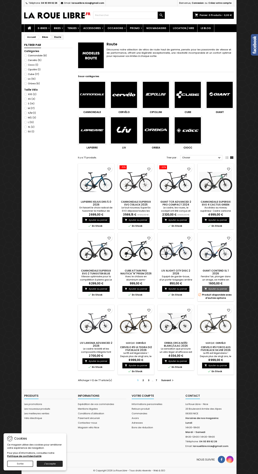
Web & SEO (159, 470)
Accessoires (92, 28)
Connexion (198, 2)
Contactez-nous (87, 423)
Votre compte (143, 396)
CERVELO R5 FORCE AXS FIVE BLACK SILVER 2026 (216, 348)
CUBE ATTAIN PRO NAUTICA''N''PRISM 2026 (136, 272)
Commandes (139, 413)
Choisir (201, 158)
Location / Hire (183, 28)
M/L (32, 117)
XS (31, 99)
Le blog (206, 28)
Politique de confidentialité (24, 456)
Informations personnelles (147, 404)
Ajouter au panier (96, 219)
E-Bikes (42, 28)
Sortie (20, 463)
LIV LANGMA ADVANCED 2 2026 (96, 344)
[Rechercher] (129, 15)
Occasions (115, 28)
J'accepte (50, 463)
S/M (32, 113)
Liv (31, 79)
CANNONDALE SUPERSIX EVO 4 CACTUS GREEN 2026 (216, 204)
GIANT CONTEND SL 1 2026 (216, 272)
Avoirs (135, 418)
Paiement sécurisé (89, 418)
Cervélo (34, 60)
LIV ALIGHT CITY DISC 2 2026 (175, 272)
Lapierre (92, 147)
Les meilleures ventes (36, 413)
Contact (192, 396)
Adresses (137, 423)
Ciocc (33, 65)
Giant (220, 112)
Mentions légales (88, 409)
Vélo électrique (33, 418)
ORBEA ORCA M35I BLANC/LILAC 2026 (176, 344)
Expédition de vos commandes (96, 404)
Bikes (57, 28)
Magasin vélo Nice (88, 427)
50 (31, 131)
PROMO (135, 28)
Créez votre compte (219, 2)
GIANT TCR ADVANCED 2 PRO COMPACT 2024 (175, 203)
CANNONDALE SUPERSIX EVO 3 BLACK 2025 (136, 203)
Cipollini (34, 69)
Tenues (72, 28)
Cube (33, 74)
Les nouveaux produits (37, 409)
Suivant (167, 380)
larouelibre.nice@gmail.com (87, 2)
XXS (32, 94)
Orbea (34, 83)
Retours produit (141, 409)
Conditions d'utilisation (91, 413)
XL (31, 127)
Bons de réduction (142, 427)
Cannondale (37, 55)
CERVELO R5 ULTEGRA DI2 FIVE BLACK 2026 (136, 348)
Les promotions (33, 404)
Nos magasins (156, 28)
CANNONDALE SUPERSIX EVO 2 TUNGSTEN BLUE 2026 (96, 273)
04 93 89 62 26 (49, 2)
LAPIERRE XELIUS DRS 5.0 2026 (96, 203)
